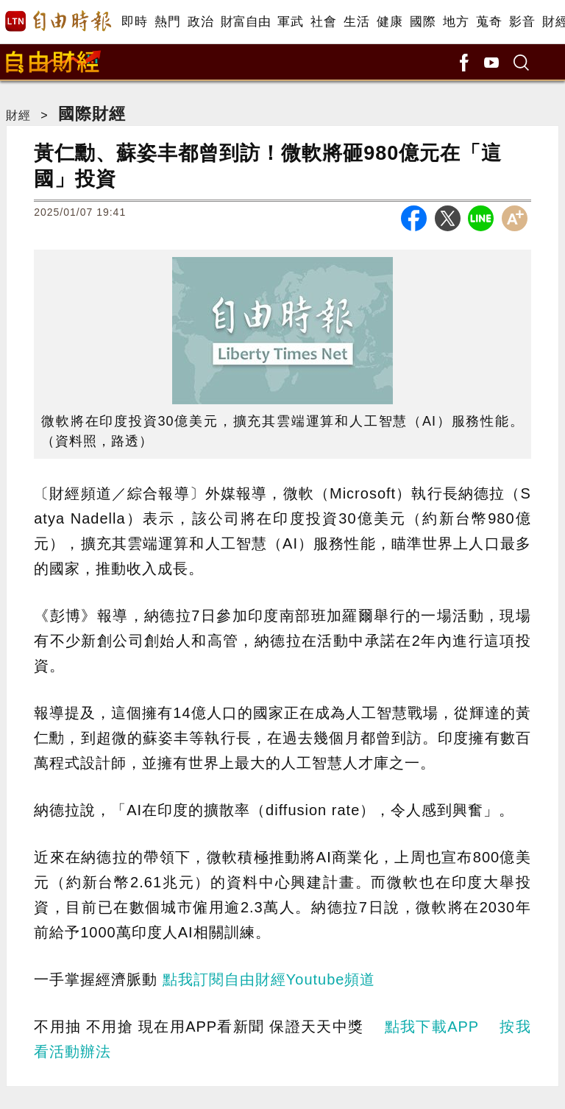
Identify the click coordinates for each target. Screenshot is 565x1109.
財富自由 (245, 22)
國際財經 (92, 114)
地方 (456, 22)
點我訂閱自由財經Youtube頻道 (269, 979)
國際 (423, 22)
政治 (200, 22)
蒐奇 (489, 22)
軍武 (290, 22)
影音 (522, 22)
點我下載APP (432, 1026)
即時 (134, 22)
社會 (323, 22)
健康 (389, 22)
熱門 (167, 22)
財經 (18, 115)
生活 (356, 22)
